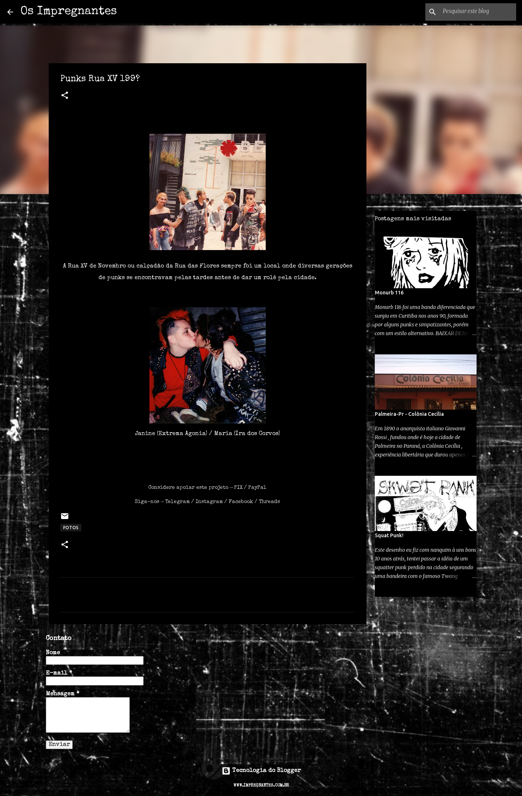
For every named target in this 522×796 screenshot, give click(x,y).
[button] (64, 96)
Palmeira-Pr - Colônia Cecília (409, 414)
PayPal (257, 487)
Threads (269, 501)
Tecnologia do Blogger (261, 771)
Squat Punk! (389, 535)
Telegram (177, 501)
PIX (238, 487)
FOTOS (71, 527)
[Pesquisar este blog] (478, 12)
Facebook (241, 501)
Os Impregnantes (68, 12)
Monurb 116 (389, 293)
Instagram (209, 501)
